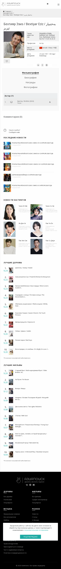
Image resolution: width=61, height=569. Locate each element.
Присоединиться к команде (13, 547)
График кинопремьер (39, 500)
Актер (41, 43)
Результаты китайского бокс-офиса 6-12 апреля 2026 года (32, 153)
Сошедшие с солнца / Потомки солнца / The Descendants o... (29, 296)
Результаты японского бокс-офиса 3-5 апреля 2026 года (32, 185)
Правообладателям (11, 544)
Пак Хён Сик (23, 241)
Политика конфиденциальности (15, 553)
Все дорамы (8, 496)
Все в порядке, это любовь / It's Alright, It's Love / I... (32, 349)
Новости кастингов (15, 200)
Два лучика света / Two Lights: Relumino (28, 407)
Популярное (8, 503)
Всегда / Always (20, 388)
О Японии (35, 520)
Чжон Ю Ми (23, 206)
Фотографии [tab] (30, 87)
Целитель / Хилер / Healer (24, 268)
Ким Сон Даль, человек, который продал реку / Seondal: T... (31, 435)
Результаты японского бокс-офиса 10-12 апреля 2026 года (32, 142)
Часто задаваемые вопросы (14, 550)
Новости (35, 514)
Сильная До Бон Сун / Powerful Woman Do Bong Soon (32, 277)
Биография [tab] (30, 77)
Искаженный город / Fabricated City (27, 443)
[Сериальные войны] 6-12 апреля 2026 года (26, 174)
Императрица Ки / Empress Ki (25, 322)
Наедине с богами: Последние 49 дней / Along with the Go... (32, 398)
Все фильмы (36, 496)
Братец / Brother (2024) (25, 101)
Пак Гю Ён (49, 223)
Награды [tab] (30, 82)
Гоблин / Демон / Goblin (23, 331)
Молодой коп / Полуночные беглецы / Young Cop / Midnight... (32, 426)
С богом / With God (21, 416)
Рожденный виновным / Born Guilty (50, 246)
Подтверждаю (30, 537)
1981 (46, 54)
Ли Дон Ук (22, 223)
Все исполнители (10, 517)
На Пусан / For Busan (22, 379)
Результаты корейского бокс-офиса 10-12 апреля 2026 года (33, 164)
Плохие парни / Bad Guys (23, 340)
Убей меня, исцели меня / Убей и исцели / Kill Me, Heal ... (31, 305)
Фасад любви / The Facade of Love (24, 211)
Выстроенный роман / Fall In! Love (51, 229)
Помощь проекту (10, 541)
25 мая (41, 54)
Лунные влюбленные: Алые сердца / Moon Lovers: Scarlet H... (32, 287)
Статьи (34, 517)
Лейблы (6, 520)
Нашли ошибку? (14, 130)
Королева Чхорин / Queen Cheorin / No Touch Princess (30, 314)
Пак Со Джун (50, 241)
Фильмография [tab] (30, 72)
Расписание (8, 500)
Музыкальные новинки (12, 514)
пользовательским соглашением (36, 530)
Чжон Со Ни (50, 206)
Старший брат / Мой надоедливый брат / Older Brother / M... (31, 371)
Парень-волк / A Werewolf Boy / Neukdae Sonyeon (31, 452)
